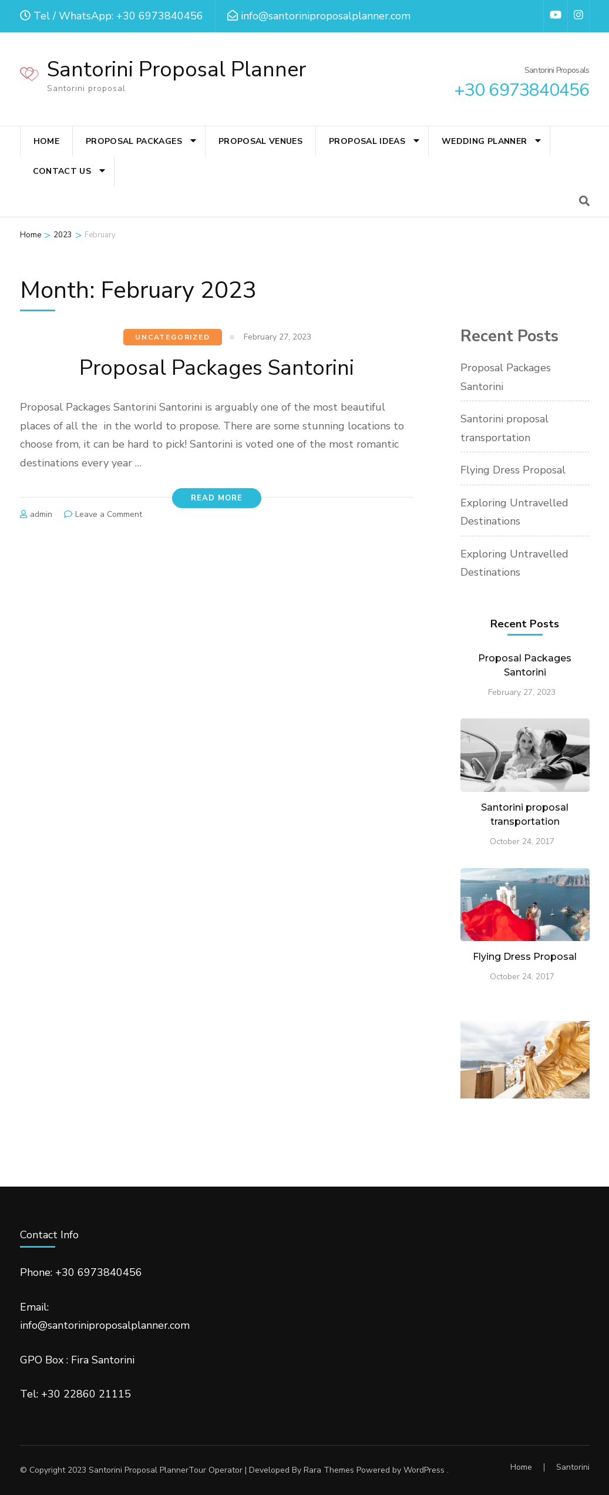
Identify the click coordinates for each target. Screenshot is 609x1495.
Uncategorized (172, 337)
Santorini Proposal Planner (176, 69)
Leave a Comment (108, 514)
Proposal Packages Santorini (216, 368)
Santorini (573, 1467)
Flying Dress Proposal (513, 470)
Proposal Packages (134, 141)
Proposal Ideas (367, 141)
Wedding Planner (484, 141)
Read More (217, 498)
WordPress (424, 1470)
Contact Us (62, 171)
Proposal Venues (260, 141)
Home (46, 141)
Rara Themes (329, 1470)
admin (41, 514)
